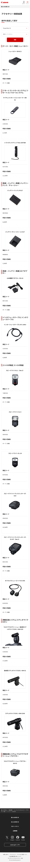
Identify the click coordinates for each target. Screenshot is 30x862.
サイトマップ (12, 854)
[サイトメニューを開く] (27, 2)
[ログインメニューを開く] (23, 2)
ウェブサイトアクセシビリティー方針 (15, 858)
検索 (15, 40)
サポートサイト (15, 826)
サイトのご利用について (22, 854)
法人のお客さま (15, 822)
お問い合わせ (5, 854)
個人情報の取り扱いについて (15, 856)
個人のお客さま (5, 6)
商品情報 (10, 810)
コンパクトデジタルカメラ (19, 810)
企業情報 (15, 831)
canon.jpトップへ (15, 845)
